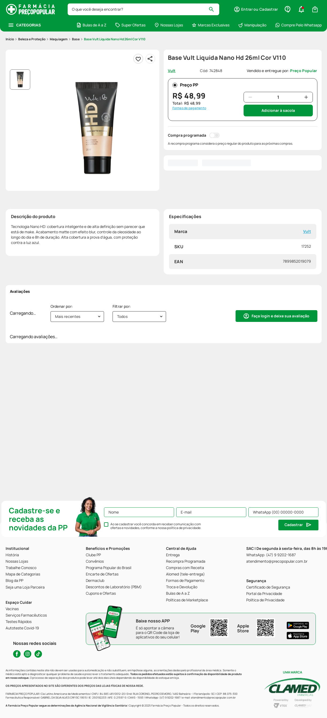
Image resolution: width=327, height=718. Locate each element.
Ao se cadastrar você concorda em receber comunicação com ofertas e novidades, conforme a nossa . (155, 526)
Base (76, 39)
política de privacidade (184, 528)
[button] (256, 9)
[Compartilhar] (150, 59)
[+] (306, 97)
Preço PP (185, 85)
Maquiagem (59, 39)
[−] (250, 97)
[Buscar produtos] (214, 9)
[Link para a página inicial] (10, 39)
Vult (307, 231)
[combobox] (143, 9)
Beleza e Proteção (31, 39)
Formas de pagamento (189, 108)
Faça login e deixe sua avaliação (280, 315)
